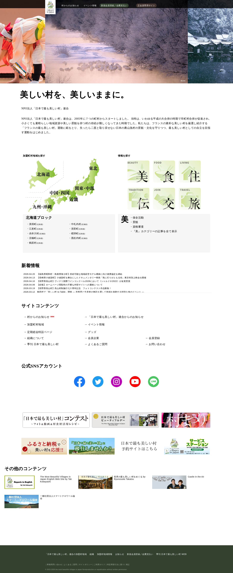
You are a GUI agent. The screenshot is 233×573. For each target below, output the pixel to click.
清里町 (78, 228)
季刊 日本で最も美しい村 (43, 344)
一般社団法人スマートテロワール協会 (39, 501)
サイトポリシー (85, 565)
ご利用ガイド (99, 565)
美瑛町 (36, 224)
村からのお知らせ (70, 5)
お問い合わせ (157, 344)
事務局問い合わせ (54, 565)
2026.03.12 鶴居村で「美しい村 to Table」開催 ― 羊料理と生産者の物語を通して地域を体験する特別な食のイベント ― (83, 292)
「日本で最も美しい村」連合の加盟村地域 (66, 554)
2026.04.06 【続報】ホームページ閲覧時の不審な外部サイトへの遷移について (63, 285)
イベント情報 (90, 5)
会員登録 (154, 338)
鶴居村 (36, 243)
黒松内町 (79, 238)
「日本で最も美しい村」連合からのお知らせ (116, 316)
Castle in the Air (178, 482)
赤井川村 (37, 233)
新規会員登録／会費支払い (114, 5)
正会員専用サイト (146, 5)
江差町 (36, 228)
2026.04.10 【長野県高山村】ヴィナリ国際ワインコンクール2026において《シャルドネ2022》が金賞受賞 (76, 281)
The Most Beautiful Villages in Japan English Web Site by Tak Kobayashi (38, 482)
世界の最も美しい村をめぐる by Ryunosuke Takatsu (111, 482)
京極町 (36, 238)
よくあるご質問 (97, 344)
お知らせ (119, 554)
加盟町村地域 (35, 324)
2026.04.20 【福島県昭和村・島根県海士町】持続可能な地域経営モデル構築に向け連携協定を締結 (72, 274)
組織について (35, 338)
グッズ (92, 332)
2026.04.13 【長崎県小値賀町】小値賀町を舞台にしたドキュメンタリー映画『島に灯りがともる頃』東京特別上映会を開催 (84, 277)
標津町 (78, 233)
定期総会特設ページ (39, 332)
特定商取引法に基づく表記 (118, 565)
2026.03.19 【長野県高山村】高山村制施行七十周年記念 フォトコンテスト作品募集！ (67, 288)
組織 (92, 554)
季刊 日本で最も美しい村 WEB (171, 554)
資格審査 (138, 226)
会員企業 (93, 338)
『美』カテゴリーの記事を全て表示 (155, 231)
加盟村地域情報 (104, 554)
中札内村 (79, 224)
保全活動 (138, 217)
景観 (135, 222)
